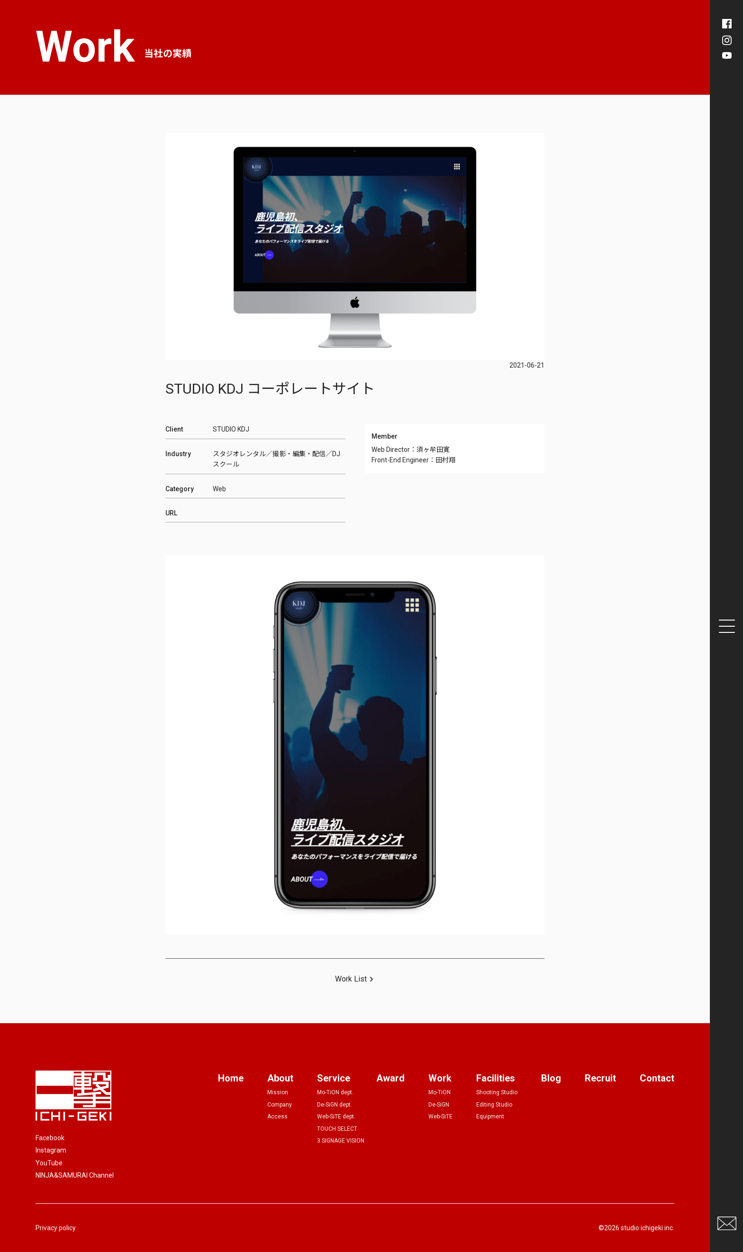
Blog (551, 1078)
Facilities (495, 1078)
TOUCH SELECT (337, 1129)
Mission (277, 1092)
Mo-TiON (439, 1092)
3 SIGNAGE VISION (340, 1140)
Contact (657, 1078)
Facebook (50, 1138)
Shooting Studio (496, 1092)
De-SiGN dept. (334, 1104)
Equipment (490, 1116)
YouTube (49, 1163)
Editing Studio (494, 1104)
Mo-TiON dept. (335, 1092)
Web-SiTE (440, 1116)
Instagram (51, 1150)
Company (279, 1104)
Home (231, 1078)
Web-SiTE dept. (336, 1116)
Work (440, 1078)
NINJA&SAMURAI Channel (75, 1175)
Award (390, 1078)
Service (333, 1078)
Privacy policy (56, 1228)
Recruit (600, 1078)
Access (277, 1116)
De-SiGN (438, 1104)
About (280, 1078)
